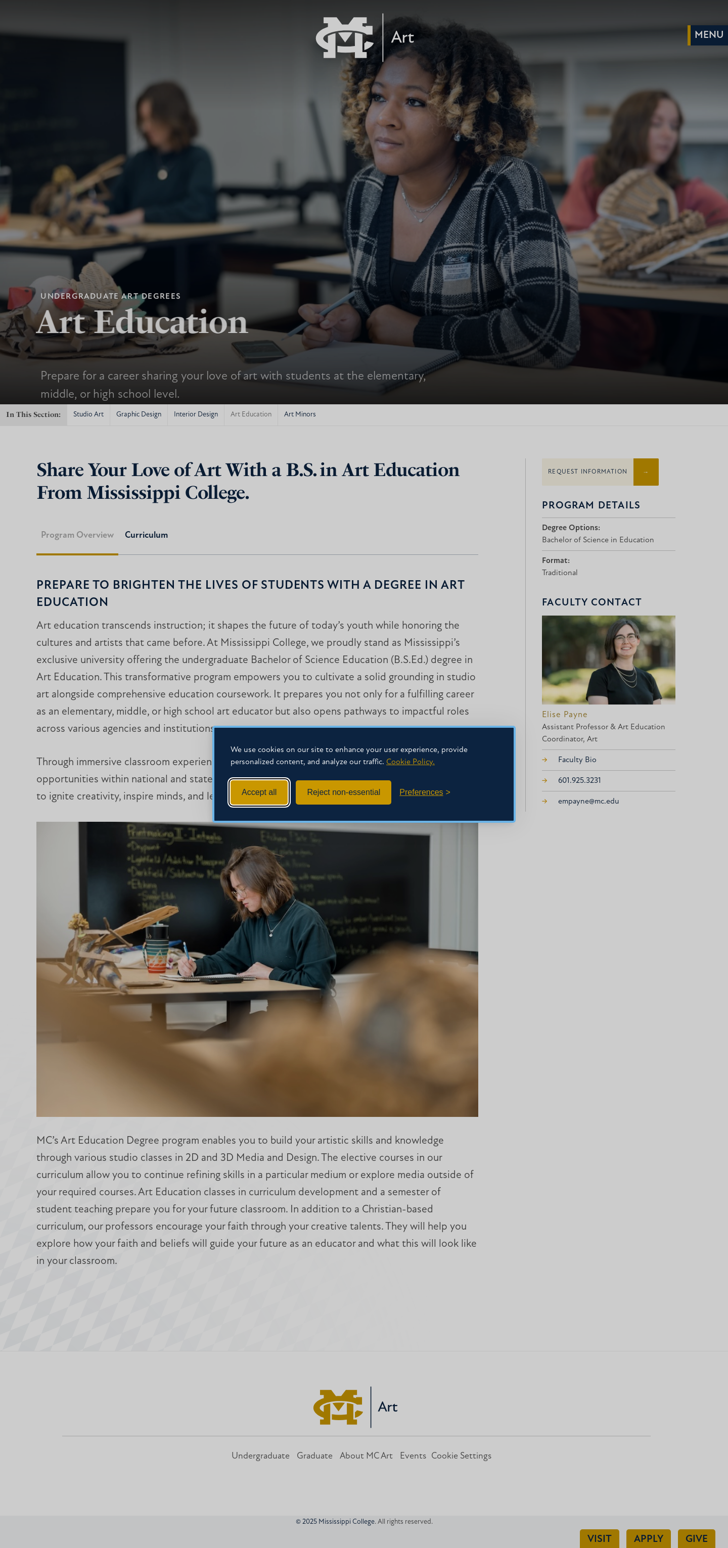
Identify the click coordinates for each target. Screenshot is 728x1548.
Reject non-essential (343, 792)
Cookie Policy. (410, 762)
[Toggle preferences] (424, 792)
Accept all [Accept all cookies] (259, 792)
